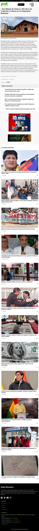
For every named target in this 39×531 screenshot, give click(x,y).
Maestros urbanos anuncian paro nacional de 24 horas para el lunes (18, 229)
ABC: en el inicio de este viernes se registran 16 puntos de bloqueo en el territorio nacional (19, 100)
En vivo (20, 4)
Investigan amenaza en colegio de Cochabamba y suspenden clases (18, 477)
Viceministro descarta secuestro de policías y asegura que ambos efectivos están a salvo (19, 90)
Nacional (12, 79)
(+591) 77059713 (15, 520)
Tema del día (4, 503)
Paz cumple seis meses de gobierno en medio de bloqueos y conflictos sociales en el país (19, 104)
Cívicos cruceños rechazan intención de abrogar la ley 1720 (20, 109)
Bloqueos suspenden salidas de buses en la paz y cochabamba (16, 282)
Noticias (3, 505)
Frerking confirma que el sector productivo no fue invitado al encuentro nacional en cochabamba (19, 95)
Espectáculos (5, 79)
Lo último (3, 0)
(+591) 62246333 (14, 518)
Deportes (3, 507)
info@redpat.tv (4, 523)
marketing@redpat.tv (15, 522)
